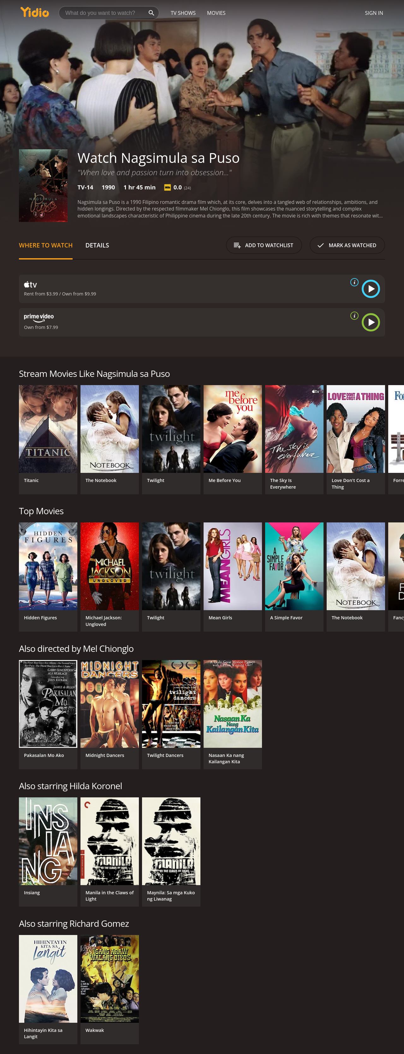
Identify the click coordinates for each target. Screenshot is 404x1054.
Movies (216, 12)
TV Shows (183, 12)
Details (97, 245)
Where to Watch (46, 245)
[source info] (353, 282)
